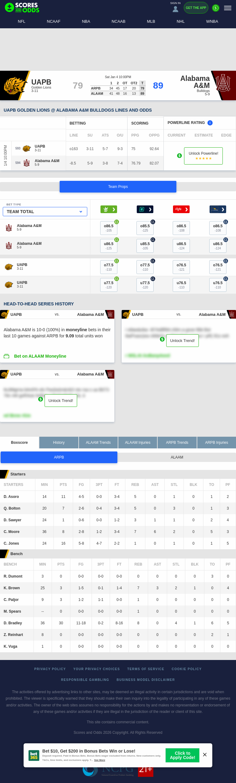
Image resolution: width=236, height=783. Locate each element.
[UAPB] (40, 146)
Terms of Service (145, 669)
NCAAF (54, 21)
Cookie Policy (187, 669)
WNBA (212, 21)
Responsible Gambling (85, 680)
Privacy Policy (50, 669)
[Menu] (227, 8)
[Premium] (215, 10)
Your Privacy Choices (96, 669)
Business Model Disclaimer (146, 680)
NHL (181, 21)
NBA (86, 21)
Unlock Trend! (182, 340)
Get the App (196, 8)
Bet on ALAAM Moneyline (40, 356)
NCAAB (118, 21)
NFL (22, 21)
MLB (151, 21)
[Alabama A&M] (47, 161)
